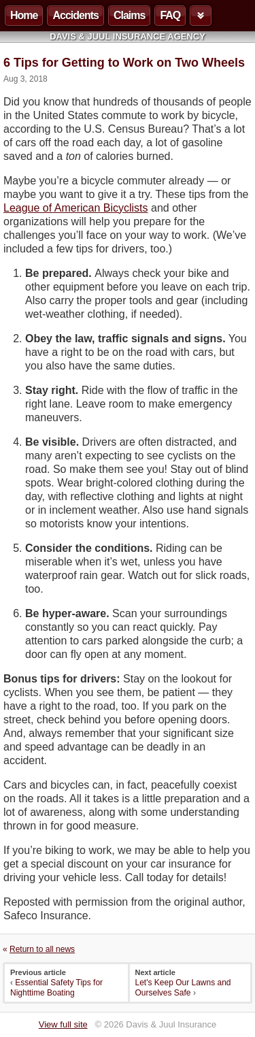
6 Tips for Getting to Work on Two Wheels (124, 62)
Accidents (75, 15)
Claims (129, 15)
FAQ (170, 15)
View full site (63, 1024)
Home (23, 15)
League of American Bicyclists (75, 208)
